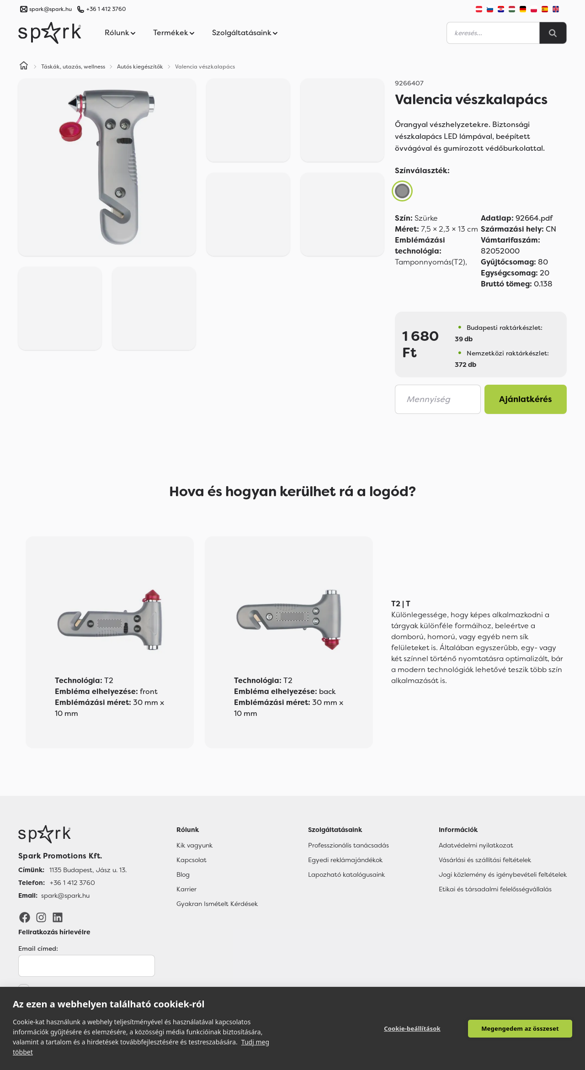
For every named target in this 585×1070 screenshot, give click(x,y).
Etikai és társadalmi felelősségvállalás (495, 889)
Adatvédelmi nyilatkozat (476, 845)
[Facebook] (24, 917)
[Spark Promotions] (49, 33)
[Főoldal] (72, 834)
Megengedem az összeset (520, 1028)
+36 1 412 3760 (106, 9)
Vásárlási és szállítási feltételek (485, 860)
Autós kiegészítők (140, 66)
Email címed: (38, 948)
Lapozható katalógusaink (346, 874)
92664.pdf (517, 218)
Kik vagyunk (194, 845)
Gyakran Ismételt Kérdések (217, 904)
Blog (183, 874)
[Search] (553, 33)
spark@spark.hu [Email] (65, 895)
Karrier (186, 889)
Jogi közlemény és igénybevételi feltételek (503, 874)
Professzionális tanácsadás (348, 845)
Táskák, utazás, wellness (73, 66)
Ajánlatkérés (525, 399)
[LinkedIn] (57, 917)
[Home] (23, 66)
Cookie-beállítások (412, 1028)
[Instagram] (41, 917)
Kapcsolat (191, 860)
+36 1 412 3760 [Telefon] (72, 883)
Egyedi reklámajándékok (345, 860)
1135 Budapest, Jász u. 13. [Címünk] (88, 870)
